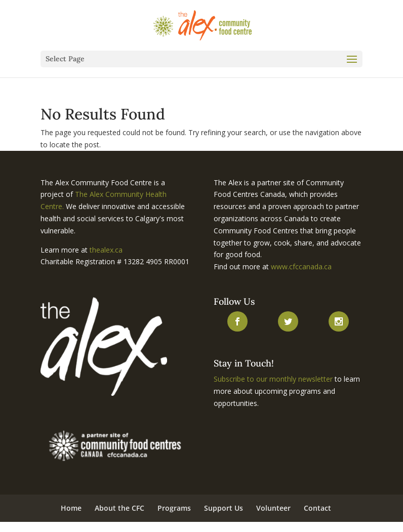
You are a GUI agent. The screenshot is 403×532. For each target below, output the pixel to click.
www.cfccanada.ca (301, 266)
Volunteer (273, 508)
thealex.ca (106, 250)
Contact (317, 508)
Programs (174, 508)
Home (71, 508)
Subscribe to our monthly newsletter (273, 379)
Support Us (223, 508)
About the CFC (119, 508)
